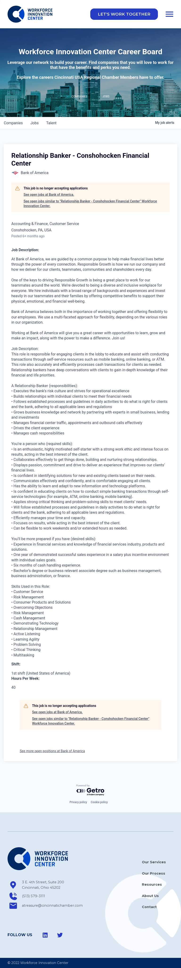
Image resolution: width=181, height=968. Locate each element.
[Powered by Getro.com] (90, 790)
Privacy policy (78, 802)
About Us (150, 896)
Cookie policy (99, 802)
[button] (124, 14)
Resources (152, 885)
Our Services (154, 862)
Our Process (153, 873)
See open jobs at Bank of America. (49, 195)
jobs (34, 123)
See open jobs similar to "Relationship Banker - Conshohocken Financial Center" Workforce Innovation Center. (90, 204)
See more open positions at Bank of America (52, 752)
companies (13, 123)
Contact (149, 907)
